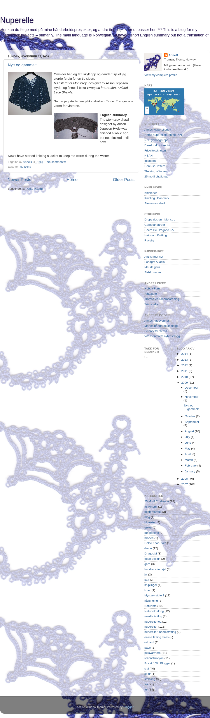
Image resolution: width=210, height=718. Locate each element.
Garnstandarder (154, 224)
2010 (185, 377)
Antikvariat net (153, 256)
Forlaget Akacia (154, 261)
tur (146, 689)
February (191, 465)
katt (146, 579)
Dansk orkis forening (157, 145)
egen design (152, 558)
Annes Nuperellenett (157, 129)
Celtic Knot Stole (155, 543)
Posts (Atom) (34, 188)
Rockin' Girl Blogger (157, 663)
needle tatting (153, 616)
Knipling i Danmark (156, 198)
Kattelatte (150, 293)
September (192, 422)
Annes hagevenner (156, 320)
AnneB (173, 55)
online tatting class (156, 637)
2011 (185, 371)
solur (147, 673)
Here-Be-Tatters (154, 166)
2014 (185, 353)
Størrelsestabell (154, 203)
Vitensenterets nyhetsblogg (162, 336)
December (191, 387)
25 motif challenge (156, 176)
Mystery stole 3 (154, 595)
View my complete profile (160, 75)
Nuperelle (17, 20)
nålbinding (151, 600)
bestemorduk (152, 511)
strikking (25, 166)
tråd (146, 684)
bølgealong (151, 532)
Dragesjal (150, 553)
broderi (149, 538)
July (188, 437)
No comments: (57, 162)
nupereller (151, 626)
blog (147, 517)
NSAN (148, 155)
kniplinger (150, 585)
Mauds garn (152, 267)
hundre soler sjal (155, 569)
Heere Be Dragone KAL (159, 230)
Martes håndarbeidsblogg (161, 325)
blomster (150, 522)
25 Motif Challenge (156, 501)
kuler (147, 590)
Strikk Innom (152, 272)
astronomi (150, 506)
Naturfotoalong (154, 611)
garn (147, 564)
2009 (185, 382)
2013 (185, 359)
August (190, 431)
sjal (146, 668)
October (190, 416)
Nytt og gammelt (22, 65)
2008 (185, 478)
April (188, 454)
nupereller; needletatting (160, 632)
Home (71, 179)
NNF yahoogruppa (156, 140)
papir (147, 647)
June (188, 442)
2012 (185, 365)
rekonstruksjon (154, 658)
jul (145, 574)
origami (149, 642)
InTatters (150, 160)
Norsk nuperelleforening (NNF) (164, 134)
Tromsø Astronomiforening (161, 299)
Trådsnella (151, 304)
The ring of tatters (156, 171)
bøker (148, 527)
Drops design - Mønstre (159, 219)
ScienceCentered (155, 331)
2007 (185, 484)
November (191, 396)
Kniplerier (150, 193)
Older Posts (124, 179)
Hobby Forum (153, 288)
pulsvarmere (152, 652)
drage (148, 548)
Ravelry (149, 240)
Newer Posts (19, 179)
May (188, 448)
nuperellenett (152, 621)
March (189, 459)
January (190, 471)
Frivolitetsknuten (155, 150)
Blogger (128, 707)
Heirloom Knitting (155, 235)
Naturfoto (150, 606)
